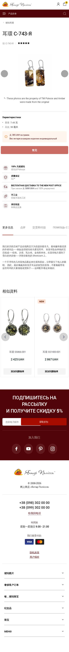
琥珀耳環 (10, 22)
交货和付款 (39, 228)
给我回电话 (34, 515)
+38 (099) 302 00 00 (34, 509)
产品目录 (9, 13)
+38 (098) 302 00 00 (34, 504)
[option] (23, 231)
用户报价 (34, 558)
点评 (23, 228)
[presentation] (4, 73)
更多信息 (7, 228)
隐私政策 (34, 554)
